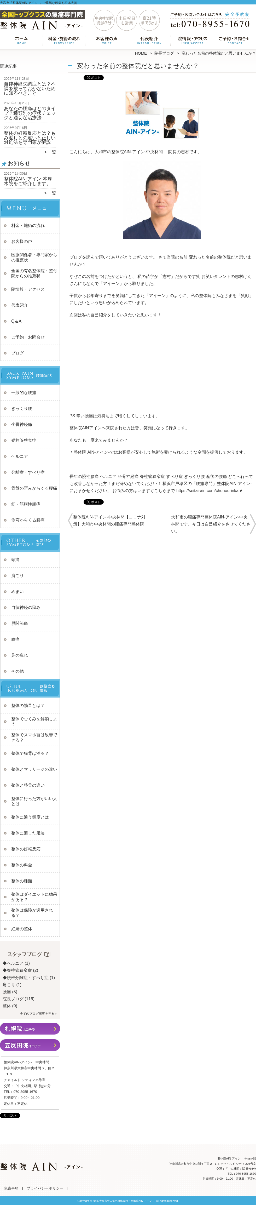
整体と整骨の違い (28, 785)
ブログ (17, 353)
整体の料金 (21, 865)
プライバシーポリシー (45, 1188)
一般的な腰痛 (23, 392)
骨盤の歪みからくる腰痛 (34, 488)
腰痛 (7, 992)
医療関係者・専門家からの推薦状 (34, 257)
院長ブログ (164, 53)
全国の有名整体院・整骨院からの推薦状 (34, 273)
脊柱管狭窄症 (23, 440)
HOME (141, 53)
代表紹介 (149, 40)
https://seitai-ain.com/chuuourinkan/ (209, 490)
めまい (17, 591)
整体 (7, 1006)
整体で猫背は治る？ (30, 753)
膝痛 (15, 639)
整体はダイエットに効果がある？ (34, 897)
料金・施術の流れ (64, 40)
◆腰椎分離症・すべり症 (26, 977)
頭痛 (15, 559)
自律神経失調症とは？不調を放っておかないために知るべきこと (30, 88)
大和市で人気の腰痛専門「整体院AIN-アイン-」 (127, 1201)
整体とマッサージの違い (34, 769)
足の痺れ (19, 655)
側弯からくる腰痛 (28, 520)
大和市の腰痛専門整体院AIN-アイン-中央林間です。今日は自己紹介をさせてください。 (211, 524)
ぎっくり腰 (21, 408)
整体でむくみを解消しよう (34, 721)
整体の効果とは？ (28, 705)
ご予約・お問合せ (234, 40)
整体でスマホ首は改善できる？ (34, 737)
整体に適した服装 (28, 833)
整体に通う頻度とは (30, 817)
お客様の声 (106, 40)
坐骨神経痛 (21, 424)
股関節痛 (19, 623)
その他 (17, 671)
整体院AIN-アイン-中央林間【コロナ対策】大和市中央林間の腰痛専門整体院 (109, 520)
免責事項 (11, 1188)
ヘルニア (19, 456)
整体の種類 (21, 881)
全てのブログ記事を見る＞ (38, 1013)
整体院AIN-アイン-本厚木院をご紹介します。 (28, 181)
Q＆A (16, 321)
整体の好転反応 (25, 849)
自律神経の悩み (25, 607)
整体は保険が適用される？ (32, 913)
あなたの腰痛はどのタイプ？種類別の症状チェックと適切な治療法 (30, 113)
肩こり (17, 575)
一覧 (52, 152)
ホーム (21, 40)
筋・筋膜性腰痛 (25, 504)
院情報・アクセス (192, 40)
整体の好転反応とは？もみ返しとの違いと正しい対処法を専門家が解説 (30, 137)
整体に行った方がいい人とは (34, 801)
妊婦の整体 (21, 929)
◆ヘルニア (13, 963)
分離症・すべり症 (28, 472)
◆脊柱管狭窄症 (17, 970)
